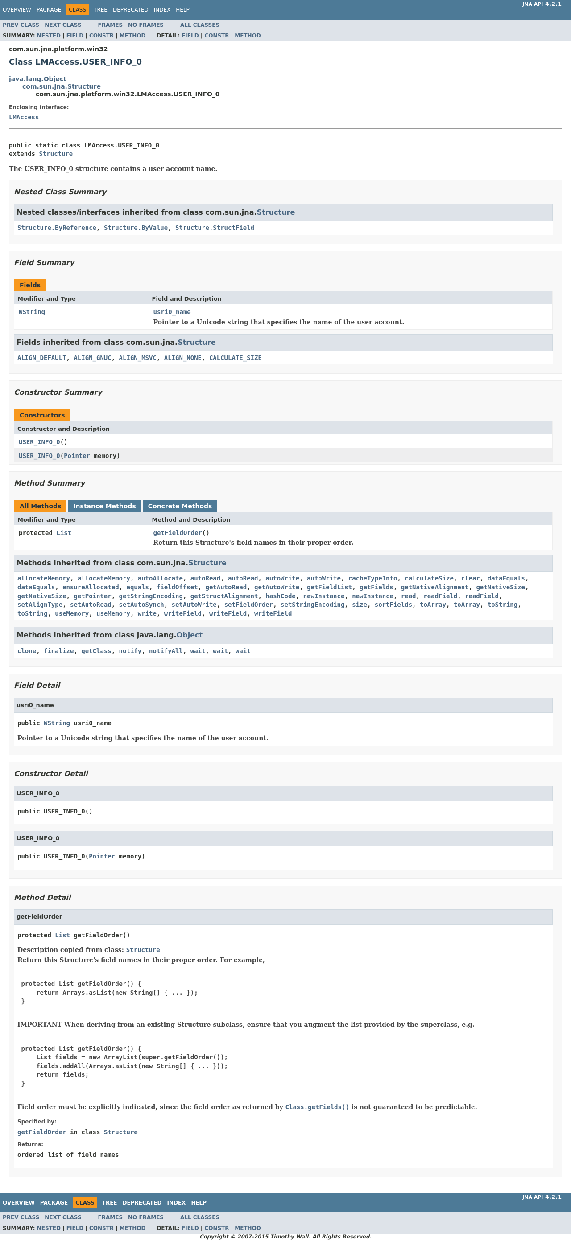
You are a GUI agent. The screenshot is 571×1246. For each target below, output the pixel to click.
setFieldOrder (248, 604)
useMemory (72, 613)
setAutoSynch (141, 604)
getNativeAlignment (435, 587)
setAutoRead (91, 604)
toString (502, 604)
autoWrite (282, 578)
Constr (101, 36)
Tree (101, 10)
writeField (183, 613)
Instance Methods (104, 506)
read (408, 596)
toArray (433, 604)
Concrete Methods (180, 506)
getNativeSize (500, 587)
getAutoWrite (276, 587)
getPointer (92, 596)
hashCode (280, 596)
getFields (376, 587)
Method (133, 36)
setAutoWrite (194, 604)
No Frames (146, 25)
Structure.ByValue (136, 227)
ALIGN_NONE (183, 357)
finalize (59, 650)
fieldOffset (177, 587)
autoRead (205, 578)
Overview (17, 10)
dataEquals (506, 578)
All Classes (199, 25)
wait (198, 650)
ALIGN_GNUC (92, 357)
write (147, 613)
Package (49, 10)
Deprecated (131, 10)
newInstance (324, 596)
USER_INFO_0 (39, 441)
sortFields (393, 604)
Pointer (77, 455)
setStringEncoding (312, 604)
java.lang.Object (37, 78)
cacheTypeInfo (372, 578)
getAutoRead (226, 587)
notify (130, 650)
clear (470, 578)
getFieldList (329, 587)
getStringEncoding (151, 596)
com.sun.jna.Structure (61, 86)
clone (26, 650)
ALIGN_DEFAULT (41, 357)
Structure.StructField (214, 227)
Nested (49, 36)
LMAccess (24, 117)
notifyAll (166, 650)
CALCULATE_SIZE (235, 357)
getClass (96, 650)
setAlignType (39, 604)
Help (183, 10)
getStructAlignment (224, 596)
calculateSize (429, 578)
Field (74, 36)
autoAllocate (160, 578)
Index (162, 10)
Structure (56, 153)
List (63, 532)
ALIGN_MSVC (138, 357)
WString (32, 311)
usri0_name (172, 311)
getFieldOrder (178, 532)
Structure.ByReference (56, 227)
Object (190, 635)
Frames (110, 25)
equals (137, 587)
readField (440, 596)
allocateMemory (43, 578)
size (359, 604)
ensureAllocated (90, 587)
